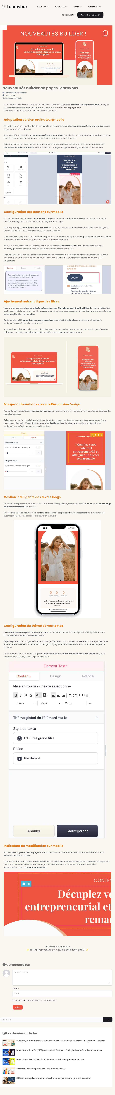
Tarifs (77, 6)
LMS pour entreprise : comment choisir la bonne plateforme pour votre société (47, 1080)
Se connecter (68, 14)
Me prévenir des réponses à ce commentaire (34, 1000)
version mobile (23, 126)
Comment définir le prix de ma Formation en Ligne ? (34, 1070)
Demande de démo (90, 14)
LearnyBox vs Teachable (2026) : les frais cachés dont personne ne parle (43, 1061)
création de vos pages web (68, 107)
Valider (18, 1007)
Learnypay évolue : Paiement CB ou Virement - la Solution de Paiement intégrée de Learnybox (54, 1042)
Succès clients (95, 6)
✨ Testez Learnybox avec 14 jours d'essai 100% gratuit (55, 949)
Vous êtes (61, 6)
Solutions (42, 6)
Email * (16, 988)
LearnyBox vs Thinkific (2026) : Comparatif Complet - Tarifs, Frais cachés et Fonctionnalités (52, 1052)
